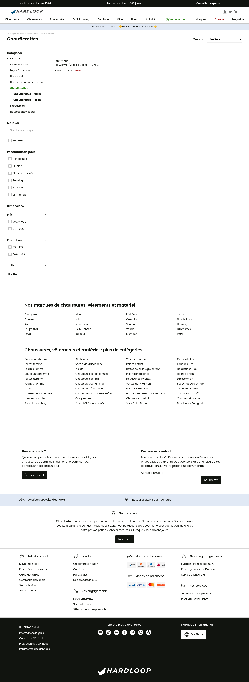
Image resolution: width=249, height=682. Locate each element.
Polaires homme (34, 384)
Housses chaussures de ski (26, 82)
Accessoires (32, 34)
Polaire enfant (134, 364)
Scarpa (130, 324)
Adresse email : (152, 473)
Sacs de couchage (36, 403)
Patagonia (31, 314)
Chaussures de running (89, 384)
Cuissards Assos (186, 359)
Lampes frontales (35, 398)
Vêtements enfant (137, 359)
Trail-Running (81, 19)
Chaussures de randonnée (91, 374)
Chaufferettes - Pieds (27, 100)
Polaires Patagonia (137, 374)
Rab (27, 324)
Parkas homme (34, 379)
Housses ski (17, 76)
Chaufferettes (19, 88)
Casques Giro (185, 364)
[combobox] (28, 130)
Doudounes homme (37, 374)
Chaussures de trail (87, 379)
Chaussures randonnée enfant (94, 393)
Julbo (180, 314)
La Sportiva (31, 329)
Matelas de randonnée (38, 393)
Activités (151, 19)
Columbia (132, 319)
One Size (12, 274)
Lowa (28, 334)
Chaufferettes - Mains (27, 94)
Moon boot (82, 324)
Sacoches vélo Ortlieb (190, 384)
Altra (78, 314)
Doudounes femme (36, 359)
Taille (27, 265)
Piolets (79, 369)
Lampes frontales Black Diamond (146, 393)
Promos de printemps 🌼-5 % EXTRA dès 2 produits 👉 (124, 27)
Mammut (131, 334)
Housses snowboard (22, 112)
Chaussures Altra (187, 388)
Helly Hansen (83, 329)
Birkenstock (184, 329)
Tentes (29, 388)
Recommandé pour (27, 152)
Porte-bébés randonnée (90, 403)
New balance (185, 319)
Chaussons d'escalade (89, 388)
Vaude (130, 329)
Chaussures (34, 19)
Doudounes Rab (187, 369)
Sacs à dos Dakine (137, 403)
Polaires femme (34, 369)
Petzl (180, 334)
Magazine (238, 19)
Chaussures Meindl (137, 398)
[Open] (46, 130)
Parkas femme (33, 364)
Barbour (80, 334)
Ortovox (29, 319)
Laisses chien (185, 379)
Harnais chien (185, 374)
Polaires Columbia (137, 388)
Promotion (27, 240)
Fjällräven (132, 314)
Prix (27, 214)
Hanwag (182, 324)
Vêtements (12, 19)
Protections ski (19, 64)
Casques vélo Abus (188, 398)
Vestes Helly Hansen (138, 384)
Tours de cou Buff (188, 393)
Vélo (120, 19)
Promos (219, 19)
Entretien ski (17, 106)
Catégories (27, 53)
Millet (78, 319)
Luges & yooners (20, 70)
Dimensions (27, 206)
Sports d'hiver (18, 34)
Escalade (103, 19)
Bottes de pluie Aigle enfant (143, 369)
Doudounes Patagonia (190, 403)
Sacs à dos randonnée (89, 364)
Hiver (134, 19)
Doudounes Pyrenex (138, 379)
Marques (201, 19)
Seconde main (176, 19)
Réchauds (81, 359)
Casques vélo (83, 398)
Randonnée (57, 19)
